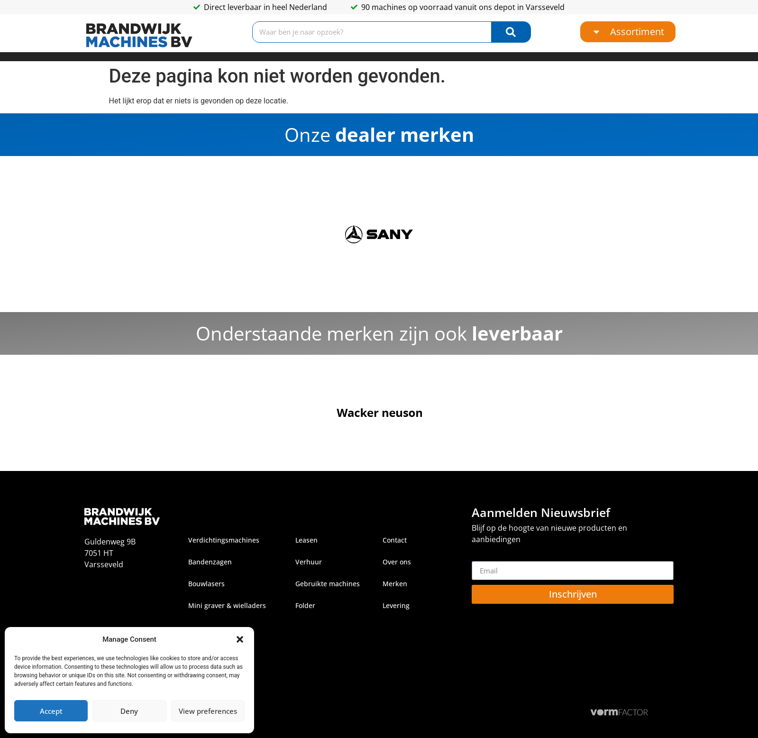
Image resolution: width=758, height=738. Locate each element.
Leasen (306, 539)
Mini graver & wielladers (227, 605)
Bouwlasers (206, 583)
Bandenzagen (210, 561)
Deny (129, 711)
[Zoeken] (510, 32)
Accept (51, 711)
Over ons (397, 561)
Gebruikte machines (327, 583)
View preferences (208, 711)
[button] (240, 639)
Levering (396, 605)
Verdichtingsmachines (223, 539)
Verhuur (308, 561)
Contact (395, 539)
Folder (305, 605)
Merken (395, 583)
